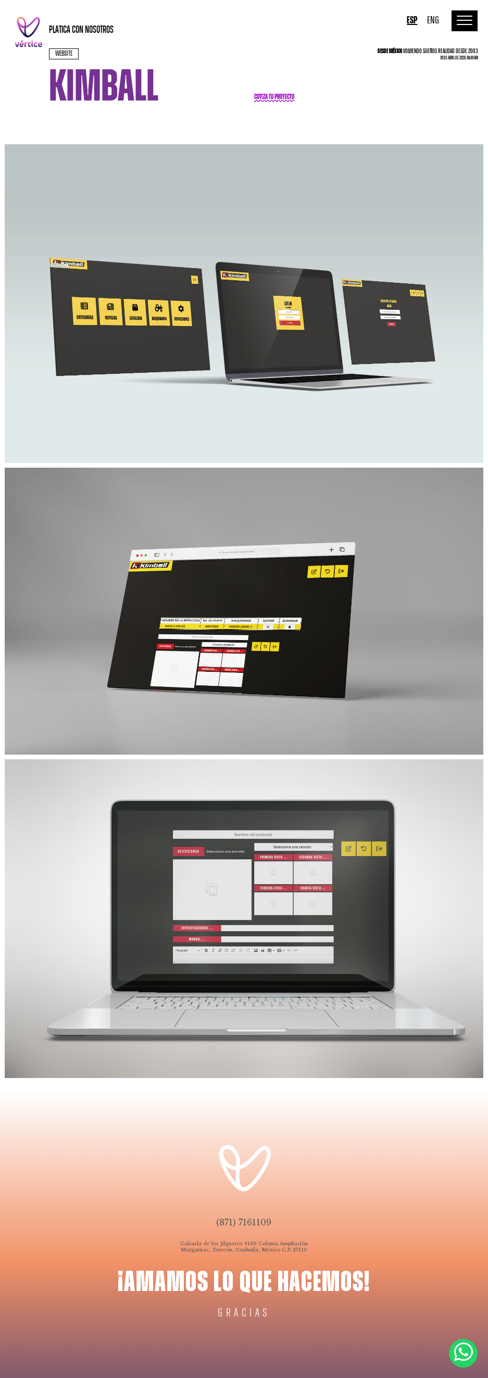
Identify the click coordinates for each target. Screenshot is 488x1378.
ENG (433, 20)
